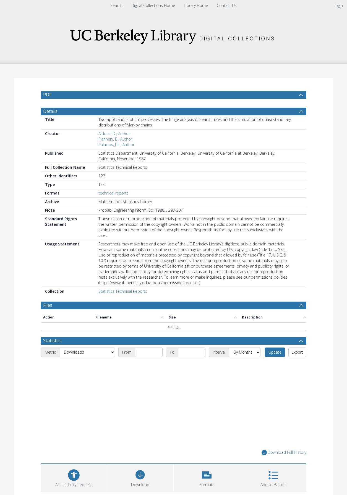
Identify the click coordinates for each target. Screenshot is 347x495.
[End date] (191, 352)
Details (50, 111)
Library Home (196, 5)
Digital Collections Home (153, 5)
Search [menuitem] (116, 5)
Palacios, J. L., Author (116, 144)
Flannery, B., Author (115, 139)
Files (47, 305)
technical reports (113, 193)
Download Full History (284, 452)
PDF (47, 95)
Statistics (52, 341)
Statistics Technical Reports (122, 291)
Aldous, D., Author (114, 133)
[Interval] (244, 352)
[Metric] (87, 352)
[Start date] (149, 352)
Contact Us (227, 5)
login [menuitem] (339, 5)
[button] (207, 477)
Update (274, 352)
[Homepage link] (174, 35)
